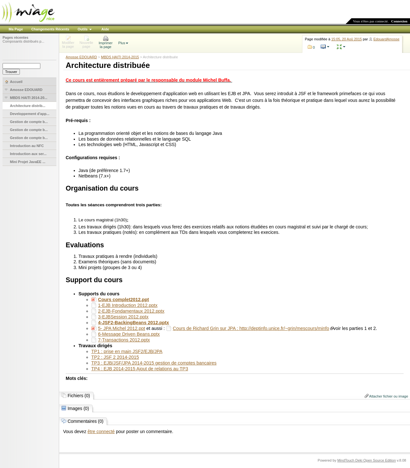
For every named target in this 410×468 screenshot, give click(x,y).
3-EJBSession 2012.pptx (123, 316)
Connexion (399, 21)
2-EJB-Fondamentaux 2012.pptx (131, 311)
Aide (105, 29)
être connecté (101, 431)
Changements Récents (50, 29)
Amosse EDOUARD (81, 57)
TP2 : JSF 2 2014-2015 (115, 357)
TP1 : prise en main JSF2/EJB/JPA (126, 351)
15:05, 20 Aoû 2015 (346, 39)
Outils (82, 29)
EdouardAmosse (386, 39)
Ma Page (16, 29)
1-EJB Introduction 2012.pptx (128, 305)
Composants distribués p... (23, 41)
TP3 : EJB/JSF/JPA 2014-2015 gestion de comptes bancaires (154, 362)
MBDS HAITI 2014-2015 (120, 57)
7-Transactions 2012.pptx (124, 339)
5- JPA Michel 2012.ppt (121, 328)
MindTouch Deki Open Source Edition (366, 460)
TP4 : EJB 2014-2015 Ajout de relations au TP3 (139, 368)
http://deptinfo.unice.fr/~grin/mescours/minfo (284, 328)
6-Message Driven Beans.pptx (129, 334)
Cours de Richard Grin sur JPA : (206, 328)
